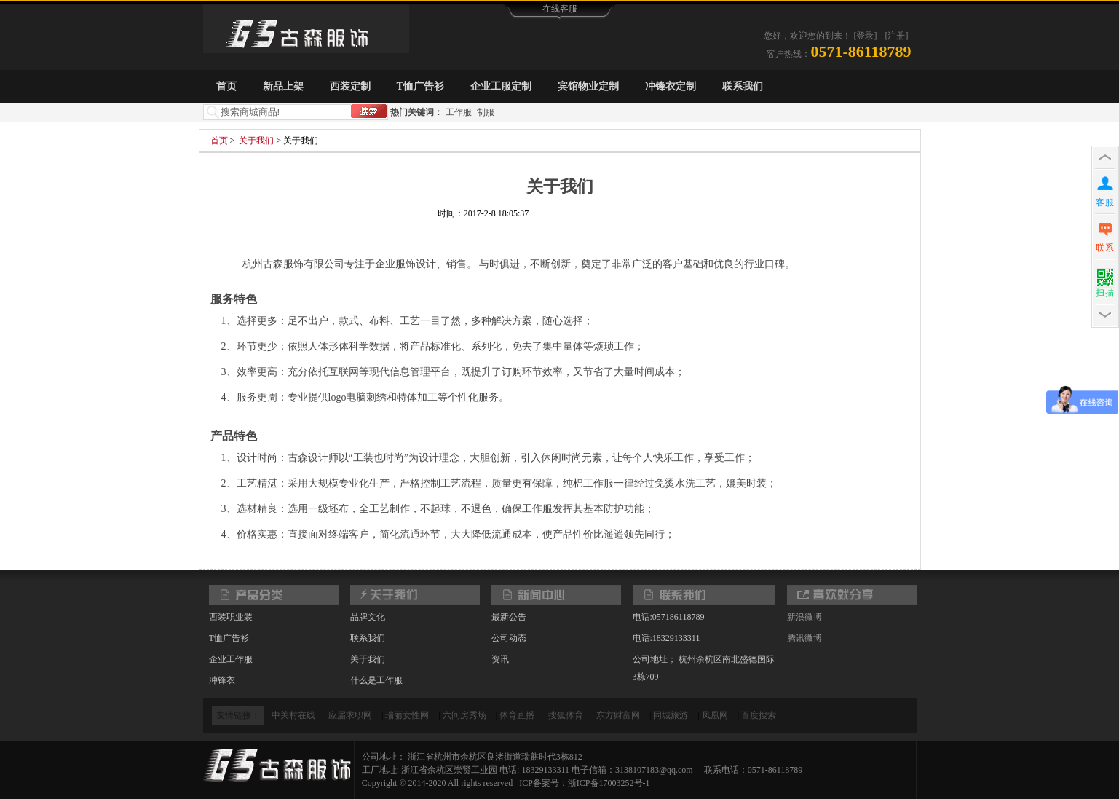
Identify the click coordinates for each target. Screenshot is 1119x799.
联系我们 (742, 86)
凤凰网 (715, 715)
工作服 (459, 112)
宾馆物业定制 (588, 86)
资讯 (500, 659)
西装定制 (350, 86)
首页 (226, 86)
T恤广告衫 (420, 86)
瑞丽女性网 (407, 715)
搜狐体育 (565, 715)
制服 (485, 112)
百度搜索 (758, 715)
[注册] (897, 36)
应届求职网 (350, 715)
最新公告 (508, 617)
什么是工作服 (376, 680)
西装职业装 (231, 617)
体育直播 (516, 715)
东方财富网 (618, 715)
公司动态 (508, 638)
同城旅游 (670, 715)
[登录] (865, 36)
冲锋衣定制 (670, 86)
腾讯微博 (804, 638)
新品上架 (283, 86)
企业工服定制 (500, 86)
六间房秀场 (464, 715)
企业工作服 (231, 659)
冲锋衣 (222, 680)
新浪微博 (804, 617)
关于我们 (256, 140)
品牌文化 (367, 617)
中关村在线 (293, 715)
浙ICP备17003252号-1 (609, 783)
